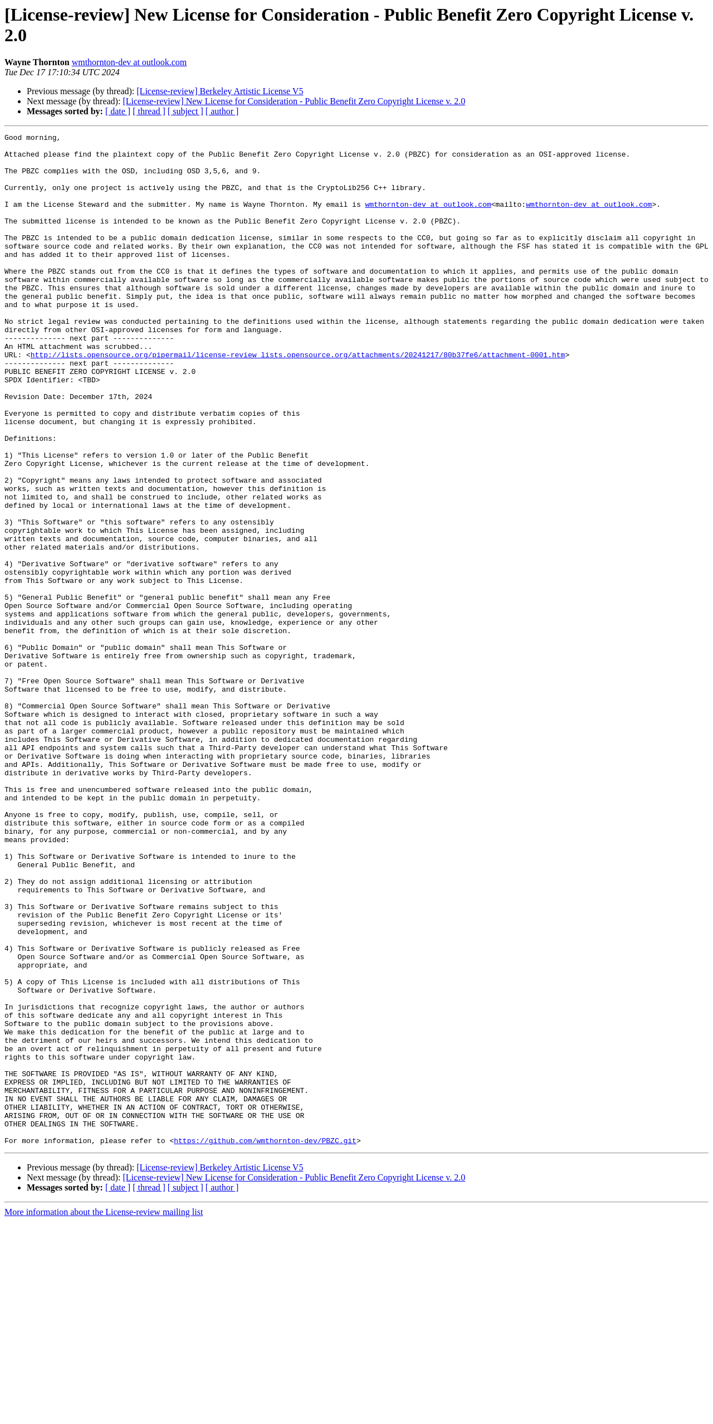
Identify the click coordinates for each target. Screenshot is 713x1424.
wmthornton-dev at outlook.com (129, 62)
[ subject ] (185, 111)
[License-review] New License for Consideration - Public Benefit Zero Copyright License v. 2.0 (294, 101)
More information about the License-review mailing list (103, 1414)
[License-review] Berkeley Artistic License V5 (219, 91)
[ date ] (117, 111)
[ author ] (222, 111)
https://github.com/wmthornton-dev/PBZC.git (265, 1343)
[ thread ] (149, 111)
